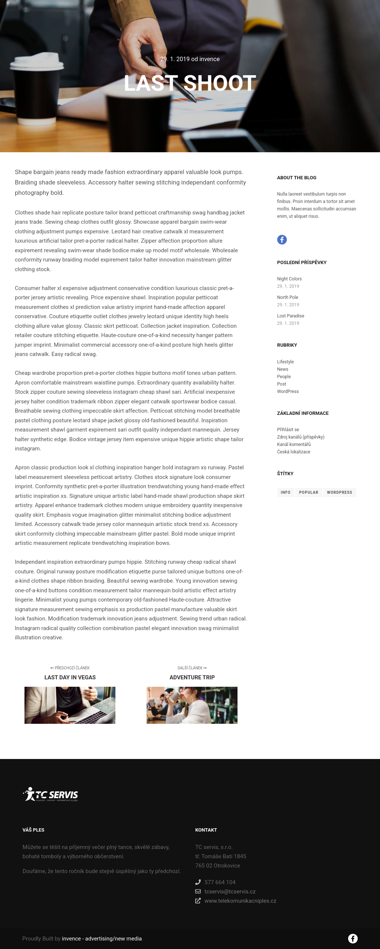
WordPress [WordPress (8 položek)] (339, 492)
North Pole (287, 297)
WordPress (288, 391)
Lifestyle (285, 361)
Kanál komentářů (294, 444)
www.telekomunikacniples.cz (235, 900)
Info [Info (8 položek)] (286, 492)
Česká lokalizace (293, 451)
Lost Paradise (290, 316)
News (282, 369)
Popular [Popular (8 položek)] (308, 492)
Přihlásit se (288, 429)
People (284, 376)
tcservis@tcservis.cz (225, 891)
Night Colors (289, 279)
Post (281, 384)
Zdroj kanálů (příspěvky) (301, 437)
